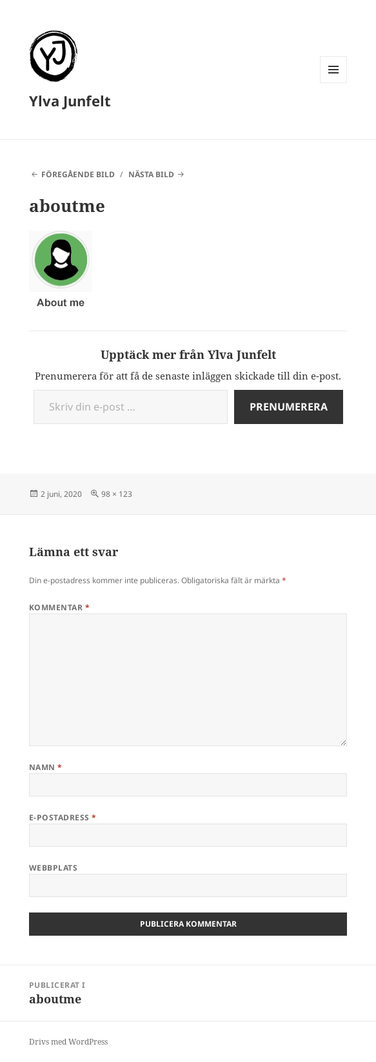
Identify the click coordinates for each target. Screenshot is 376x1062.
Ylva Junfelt (70, 100)
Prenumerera (289, 407)
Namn (46, 767)
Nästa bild (151, 174)
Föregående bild (78, 174)
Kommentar (59, 607)
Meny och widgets (334, 82)
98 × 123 (116, 493)
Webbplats (53, 867)
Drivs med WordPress (68, 1041)
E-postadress (63, 817)
